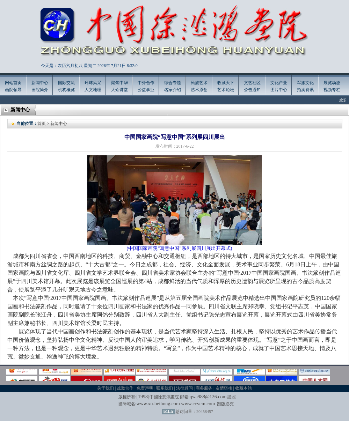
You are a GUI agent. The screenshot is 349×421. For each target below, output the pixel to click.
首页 (41, 123)
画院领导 (13, 89)
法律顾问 (184, 388)
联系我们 (164, 388)
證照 (231, 396)
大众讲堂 (119, 89)
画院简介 (39, 89)
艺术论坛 (225, 89)
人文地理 (93, 89)
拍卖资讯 (305, 89)
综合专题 (172, 82)
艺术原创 (199, 89)
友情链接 (224, 388)
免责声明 (145, 388)
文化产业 (278, 82)
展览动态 (331, 82)
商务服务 (204, 388)
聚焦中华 (119, 82)
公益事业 (146, 89)
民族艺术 (199, 82)
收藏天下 (225, 82)
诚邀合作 (125, 388)
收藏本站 (243, 388)
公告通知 (252, 89)
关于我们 (105, 388)
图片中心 (278, 89)
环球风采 (93, 82)
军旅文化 (305, 82)
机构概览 (66, 89)
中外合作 (146, 82)
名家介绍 (172, 89)
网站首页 (13, 82)
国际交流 (66, 82)
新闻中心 (39, 82)
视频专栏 (331, 89)
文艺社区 (252, 82)
